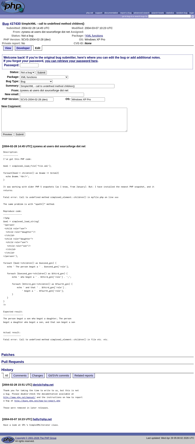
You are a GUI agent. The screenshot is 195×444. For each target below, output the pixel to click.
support (98, 13)
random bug (181, 13)
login (192, 13)
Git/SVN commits (58, 375)
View (8, 48)
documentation (111, 13)
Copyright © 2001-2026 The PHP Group (35, 438)
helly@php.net (42, 419)
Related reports (83, 375)
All (6, 375)
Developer (23, 48)
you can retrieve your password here (71, 61)
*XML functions (94, 35)
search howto (158, 13)
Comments (20, 375)
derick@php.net (43, 384)
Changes (37, 375)
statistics (170, 13)
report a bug (125, 13)
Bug (5, 24)
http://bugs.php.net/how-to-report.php (37, 400)
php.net (89, 13)
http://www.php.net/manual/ (19, 397)
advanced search (141, 13)
